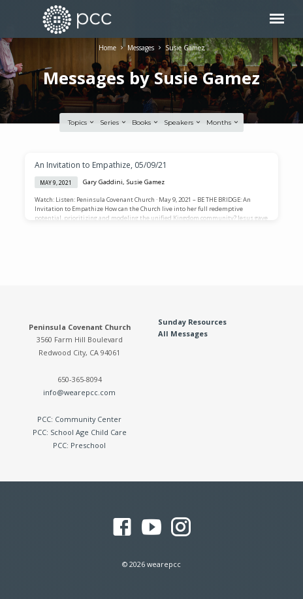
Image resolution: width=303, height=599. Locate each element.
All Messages (183, 333)
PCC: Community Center (79, 419)
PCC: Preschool (79, 445)
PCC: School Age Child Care (80, 432)
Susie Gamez (185, 47)
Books (145, 122)
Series (113, 122)
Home (107, 47)
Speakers (183, 122)
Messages (140, 47)
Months (223, 122)
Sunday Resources (192, 322)
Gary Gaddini (103, 182)
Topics (81, 122)
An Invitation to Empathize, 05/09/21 (101, 164)
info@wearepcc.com (79, 392)
